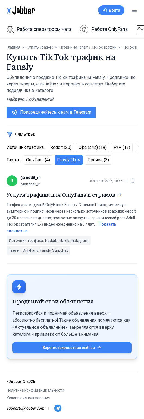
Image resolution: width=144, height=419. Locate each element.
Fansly (45, 250)
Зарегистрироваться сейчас (72, 348)
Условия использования (28, 398)
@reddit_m (31, 177)
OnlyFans (30, 250)
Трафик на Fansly (73, 47)
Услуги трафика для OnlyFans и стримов (61, 195)
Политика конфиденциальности (35, 390)
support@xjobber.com (25, 408)
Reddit (50, 240)
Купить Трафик (39, 47)
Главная (13, 47)
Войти (111, 10)
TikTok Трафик (104, 47)
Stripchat (60, 250)
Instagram (80, 240)
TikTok (63, 240)
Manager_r (30, 184)
